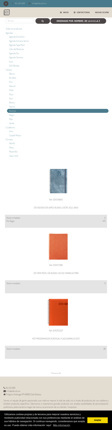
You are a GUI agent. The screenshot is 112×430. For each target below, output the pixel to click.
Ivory (11, 61)
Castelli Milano (15, 135)
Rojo (11, 119)
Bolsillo (12, 143)
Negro (11, 115)
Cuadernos (10, 127)
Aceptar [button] (97, 420)
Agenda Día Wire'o (16, 36)
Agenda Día (14, 53)
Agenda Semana (16, 57)
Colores (9, 69)
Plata (11, 90)
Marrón (12, 106)
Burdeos (12, 77)
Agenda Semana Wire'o (19, 40)
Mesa (11, 147)
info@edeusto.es (39, 3)
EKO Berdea (14, 65)
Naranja (12, 110)
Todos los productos (14, 28)
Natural (12, 86)
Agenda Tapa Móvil (17, 45)
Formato (9, 139)
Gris (11, 81)
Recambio (13, 151)
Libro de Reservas (16, 49)
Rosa (11, 94)
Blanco (12, 73)
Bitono (12, 102)
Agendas (9, 32)
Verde (11, 123)
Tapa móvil (13, 155)
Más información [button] (61, 425)
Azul (11, 98)
